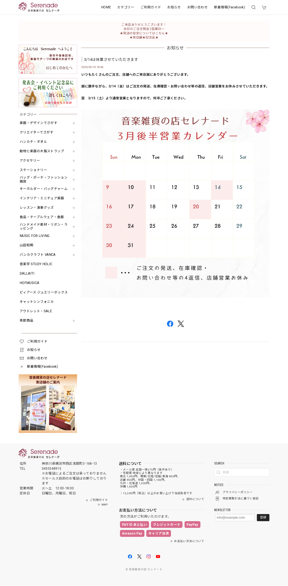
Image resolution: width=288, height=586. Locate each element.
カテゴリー (125, 7)
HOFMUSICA (29, 283)
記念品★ (152, 37)
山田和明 (26, 245)
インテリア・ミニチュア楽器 (42, 198)
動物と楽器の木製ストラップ (42, 151)
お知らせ (174, 7)
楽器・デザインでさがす (38, 123)
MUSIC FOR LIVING (35, 236)
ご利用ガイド (150, 7)
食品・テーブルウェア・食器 (42, 217)
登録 (263, 517)
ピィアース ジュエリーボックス (44, 292)
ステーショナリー (33, 170)
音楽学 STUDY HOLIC (36, 264)
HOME (106, 7)
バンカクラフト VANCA (38, 255)
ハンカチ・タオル (33, 142)
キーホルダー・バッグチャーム (44, 189)
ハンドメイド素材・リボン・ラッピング (44, 226)
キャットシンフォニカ (37, 302)
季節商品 (26, 320)
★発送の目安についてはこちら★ (144, 33)
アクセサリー (30, 160)
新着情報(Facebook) (229, 7)
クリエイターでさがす (37, 132)
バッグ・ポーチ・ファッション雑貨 (44, 179)
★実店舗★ (138, 37)
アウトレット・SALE (36, 311)
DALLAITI (27, 273)
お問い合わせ (197, 7)
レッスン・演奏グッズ (37, 208)
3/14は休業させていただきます (111, 59)
